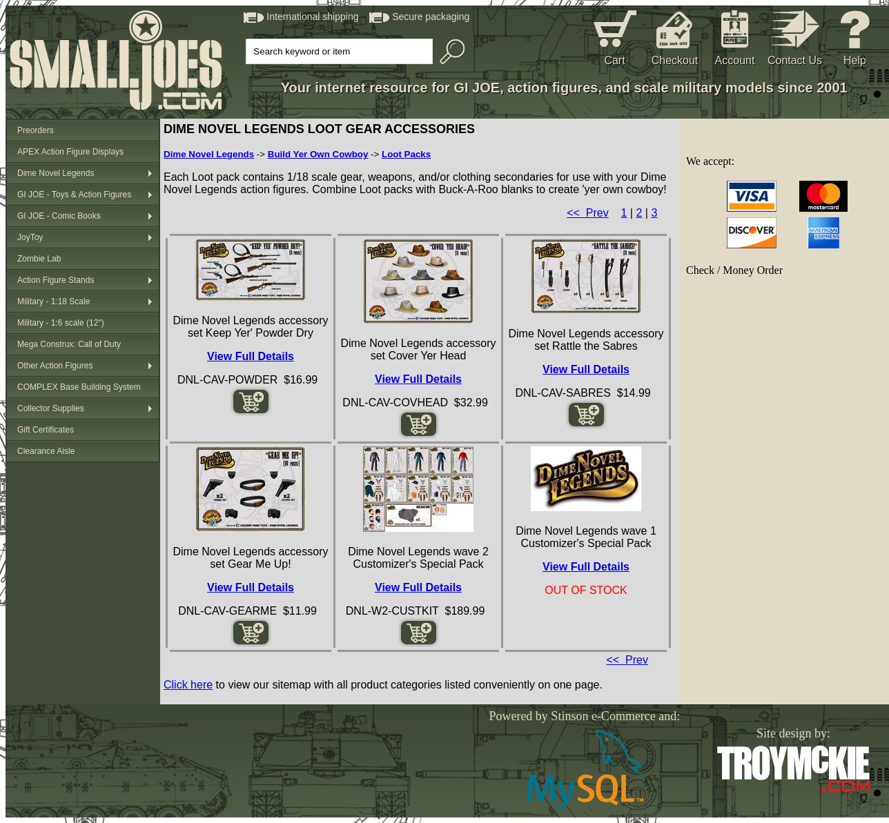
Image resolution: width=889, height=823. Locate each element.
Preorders (35, 130)
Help (854, 60)
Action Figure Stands (55, 280)
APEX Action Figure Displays (70, 152)
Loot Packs (406, 154)
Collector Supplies (50, 408)
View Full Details (250, 356)
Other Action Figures (54, 365)
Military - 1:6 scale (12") (60, 323)
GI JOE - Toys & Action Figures (74, 194)
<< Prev (587, 213)
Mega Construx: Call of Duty (69, 344)
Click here (188, 685)
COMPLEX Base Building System (79, 387)
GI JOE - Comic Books (59, 216)
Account (735, 60)
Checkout (675, 60)
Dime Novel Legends (55, 173)
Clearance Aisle (46, 451)
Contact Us (795, 60)
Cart (614, 60)
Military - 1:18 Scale (53, 301)
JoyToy (30, 237)
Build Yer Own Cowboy (318, 154)
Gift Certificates (45, 430)
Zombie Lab (39, 259)
